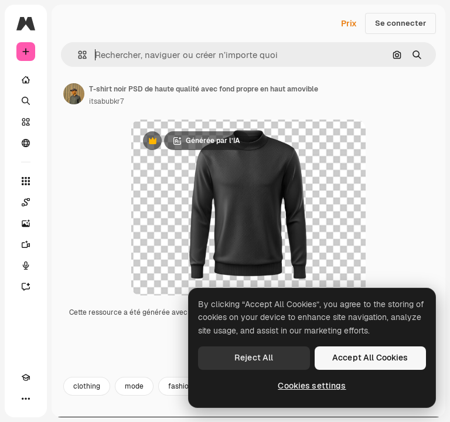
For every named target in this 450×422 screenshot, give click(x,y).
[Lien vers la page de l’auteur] (73, 93)
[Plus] (25, 398)
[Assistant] (25, 286)
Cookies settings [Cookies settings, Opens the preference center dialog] (312, 385)
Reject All (253, 357)
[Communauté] (25, 143)
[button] (78, 54)
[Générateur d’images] (25, 223)
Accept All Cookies (370, 357)
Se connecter (400, 23)
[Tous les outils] (25, 181)
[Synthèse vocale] (25, 265)
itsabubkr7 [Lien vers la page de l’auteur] (106, 101)
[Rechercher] (25, 100)
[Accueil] (25, 79)
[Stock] (25, 122)
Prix (349, 23)
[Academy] (25, 377)
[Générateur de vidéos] (25, 244)
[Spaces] (25, 202)
